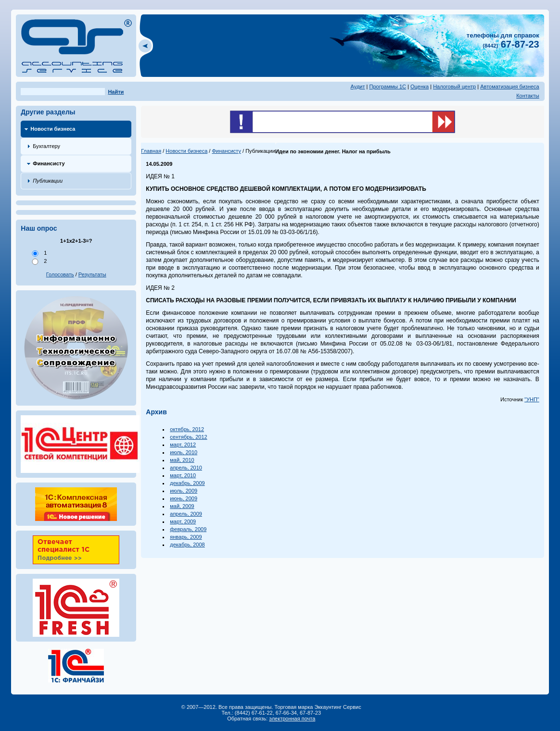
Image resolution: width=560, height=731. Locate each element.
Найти (116, 92)
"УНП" (531, 399)
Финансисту (48, 163)
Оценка (419, 86)
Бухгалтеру (46, 146)
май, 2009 (182, 506)
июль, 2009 (183, 491)
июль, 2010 (183, 452)
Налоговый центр (454, 86)
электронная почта (292, 718)
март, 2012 (183, 444)
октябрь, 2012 (187, 429)
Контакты (527, 96)
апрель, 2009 (186, 514)
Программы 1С (388, 86)
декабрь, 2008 (187, 544)
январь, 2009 (186, 537)
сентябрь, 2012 (188, 437)
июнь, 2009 (183, 498)
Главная (151, 151)
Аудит (358, 86)
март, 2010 (183, 475)
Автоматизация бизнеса (509, 86)
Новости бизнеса (52, 129)
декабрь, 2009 (187, 483)
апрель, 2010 (186, 468)
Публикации (48, 181)
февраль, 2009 (188, 529)
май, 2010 (182, 460)
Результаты (92, 274)
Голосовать (60, 274)
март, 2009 (183, 521)
